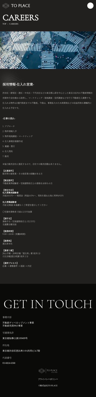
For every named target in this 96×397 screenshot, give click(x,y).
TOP (4, 24)
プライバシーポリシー (48, 379)
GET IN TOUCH (48, 304)
